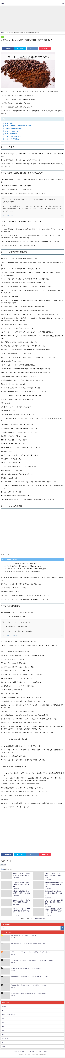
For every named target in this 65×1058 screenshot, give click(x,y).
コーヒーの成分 (8, 123)
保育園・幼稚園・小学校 (8, 1014)
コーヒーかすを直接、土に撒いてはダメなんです (17, 125)
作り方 (4, 865)
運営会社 (16, 1052)
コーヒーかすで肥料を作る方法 (12, 128)
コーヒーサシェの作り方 (10, 131)
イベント (4, 1010)
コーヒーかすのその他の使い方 (12, 136)
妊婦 (3, 1018)
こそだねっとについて (25, 1052)
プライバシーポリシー (37, 1052)
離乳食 (3, 1047)
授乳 (3, 1030)
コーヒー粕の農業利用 (8, 215)
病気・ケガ (5, 1038)
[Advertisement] (32, 18)
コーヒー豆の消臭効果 (10, 134)
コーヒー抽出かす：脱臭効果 (10, 635)
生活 (3, 1034)
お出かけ (4, 1006)
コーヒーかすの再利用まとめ (11, 139)
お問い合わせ (47, 1052)
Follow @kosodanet (40, 919)
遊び (3, 1042)
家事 (2, 36)
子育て (3, 1022)
